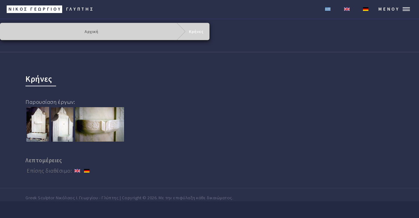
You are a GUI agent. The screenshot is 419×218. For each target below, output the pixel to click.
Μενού (389, 9)
